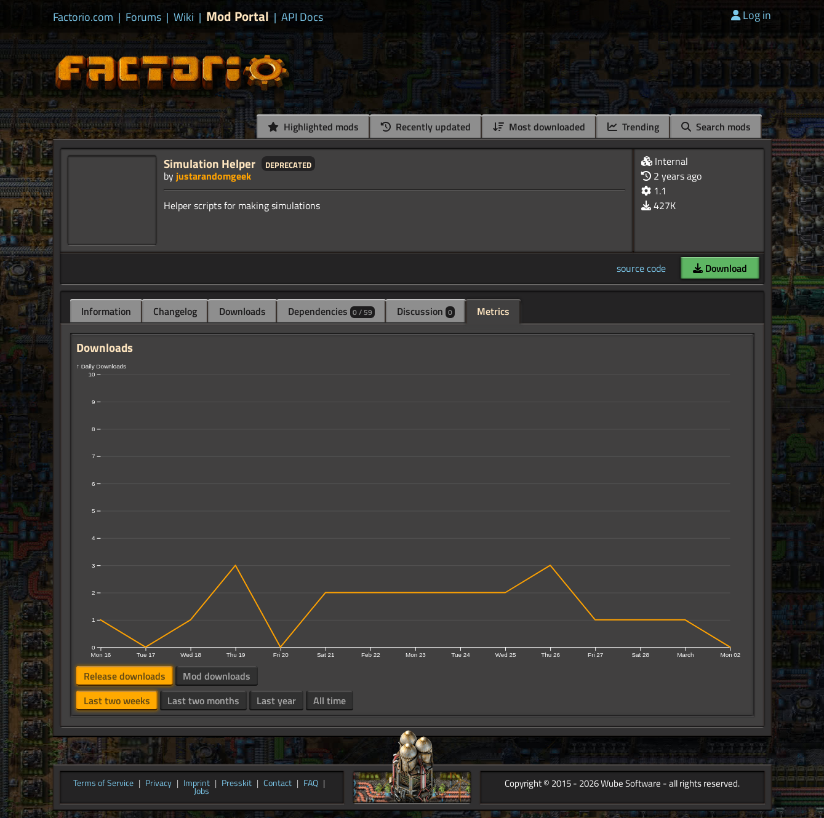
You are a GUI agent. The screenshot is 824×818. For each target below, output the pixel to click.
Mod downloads (216, 676)
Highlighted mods (313, 126)
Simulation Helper (209, 163)
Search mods (716, 126)
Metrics (493, 311)
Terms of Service (103, 783)
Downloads (242, 311)
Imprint (196, 783)
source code (641, 268)
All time (329, 700)
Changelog (175, 311)
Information (106, 311)
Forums (143, 17)
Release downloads (125, 676)
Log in (751, 15)
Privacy (158, 783)
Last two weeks (117, 700)
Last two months (203, 700)
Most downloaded (539, 126)
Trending (633, 126)
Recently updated (426, 126)
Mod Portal (237, 16)
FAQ (310, 783)
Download (720, 268)
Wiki (184, 17)
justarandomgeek (213, 176)
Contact (277, 783)
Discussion (426, 311)
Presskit (237, 783)
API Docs (302, 17)
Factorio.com (83, 17)
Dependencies (331, 311)
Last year (276, 700)
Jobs (201, 791)
